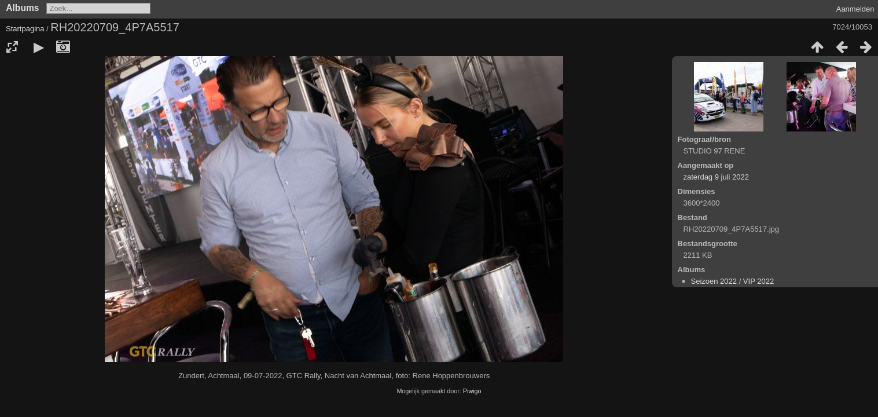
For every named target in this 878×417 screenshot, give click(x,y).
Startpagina (25, 28)
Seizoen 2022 (714, 281)
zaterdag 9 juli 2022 (716, 177)
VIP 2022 (758, 281)
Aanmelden (855, 9)
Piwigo (472, 390)
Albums (22, 8)
